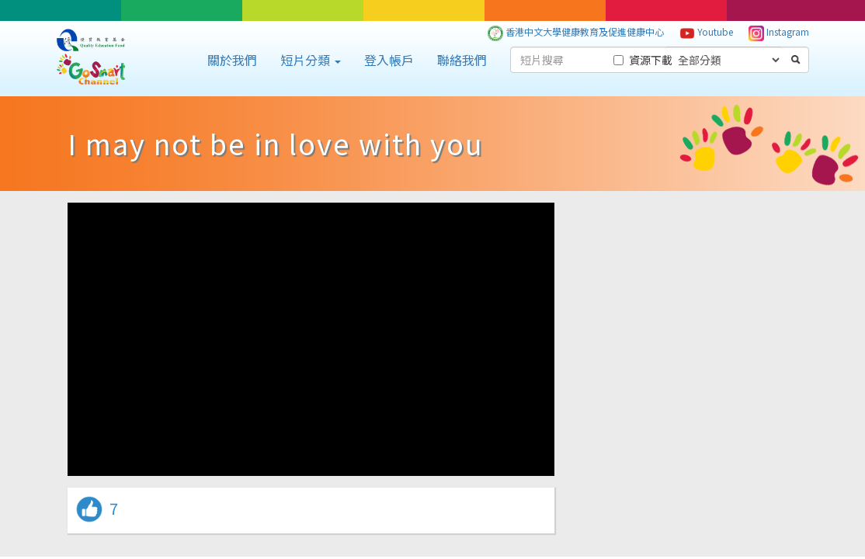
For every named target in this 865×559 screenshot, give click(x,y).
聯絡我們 (462, 59)
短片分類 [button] (310, 59)
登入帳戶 (389, 59)
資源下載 (642, 60)
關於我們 (232, 59)
